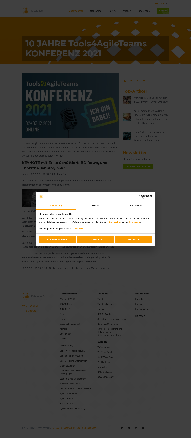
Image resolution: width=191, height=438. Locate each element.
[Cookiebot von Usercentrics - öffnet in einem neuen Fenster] (140, 197)
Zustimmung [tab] (56, 205)
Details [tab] (95, 205)
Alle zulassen (133, 239)
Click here (78, 229)
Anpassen (95, 239)
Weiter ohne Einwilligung (57, 239)
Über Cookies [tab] (135, 205)
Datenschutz (115, 222)
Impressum (134, 222)
